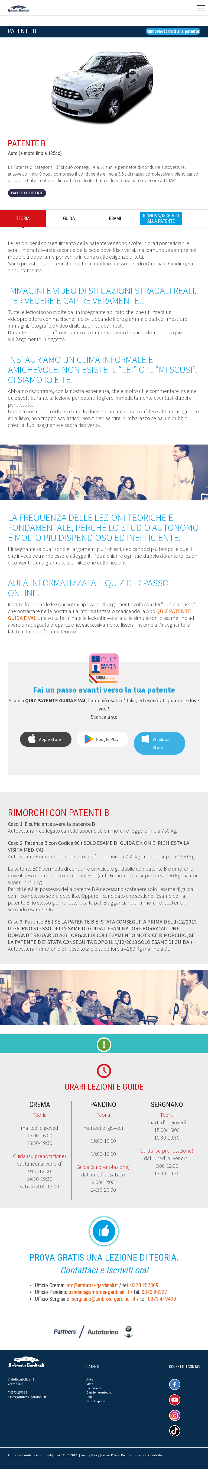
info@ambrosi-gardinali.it (92, 1285)
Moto (89, 1384)
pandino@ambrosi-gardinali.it (99, 1292)
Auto (89, 1379)
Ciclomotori (94, 1388)
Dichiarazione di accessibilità (141, 1455)
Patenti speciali (96, 1401)
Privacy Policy (89, 1455)
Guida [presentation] (69, 218)
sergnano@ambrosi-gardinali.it (103, 1299)
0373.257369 (144, 1285)
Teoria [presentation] (23, 218)
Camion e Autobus (99, 1392)
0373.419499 (162, 1299)
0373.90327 (154, 1292)
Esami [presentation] (115, 218)
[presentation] (161, 218)
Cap (89, 1397)
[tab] (23, 220)
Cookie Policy (110, 1455)
